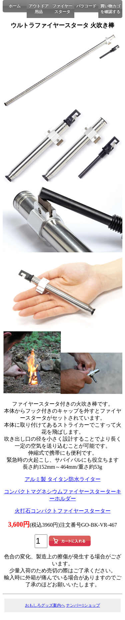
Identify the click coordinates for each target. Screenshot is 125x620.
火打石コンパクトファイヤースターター (63, 511)
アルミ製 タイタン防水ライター (63, 479)
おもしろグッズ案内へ (45, 605)
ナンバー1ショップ (83, 605)
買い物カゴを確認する (110, 9)
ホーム (15, 6)
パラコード (86, 6)
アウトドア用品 (39, 9)
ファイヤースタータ (62, 9)
